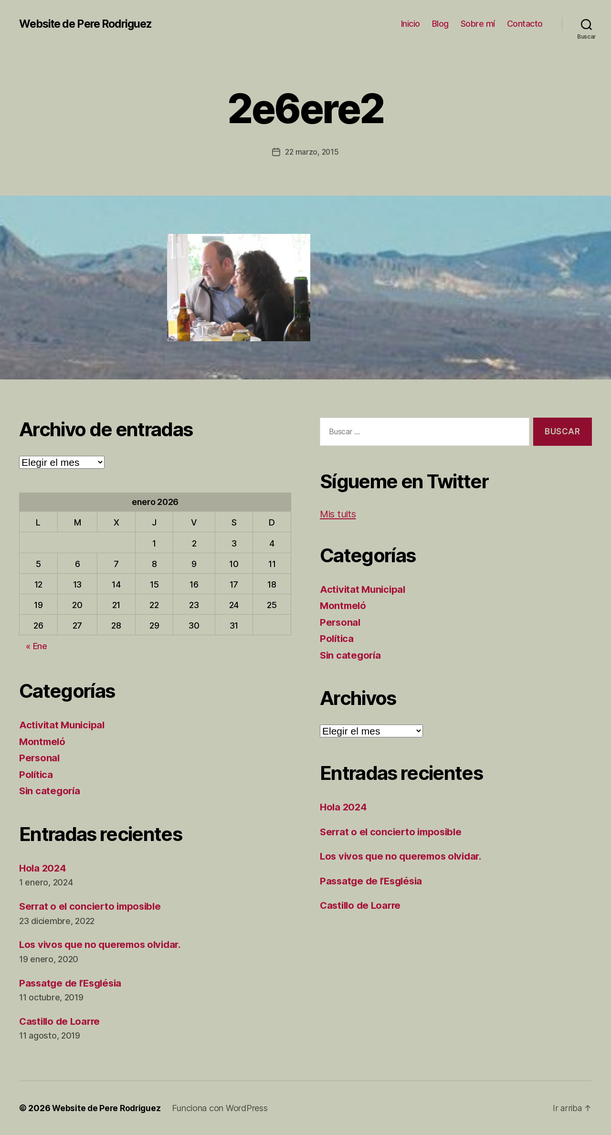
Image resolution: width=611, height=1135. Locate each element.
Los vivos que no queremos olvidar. (104, 944)
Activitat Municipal (63, 725)
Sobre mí (478, 24)
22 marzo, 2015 (311, 152)
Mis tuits (339, 513)
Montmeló (43, 741)
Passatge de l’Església (73, 982)
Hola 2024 (43, 867)
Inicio (410, 24)
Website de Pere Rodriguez (90, 24)
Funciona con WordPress (223, 1108)
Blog (440, 24)
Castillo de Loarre (61, 1021)
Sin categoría (51, 791)
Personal (40, 758)
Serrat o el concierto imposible (93, 906)
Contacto (525, 24)
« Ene (36, 646)
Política (36, 774)
